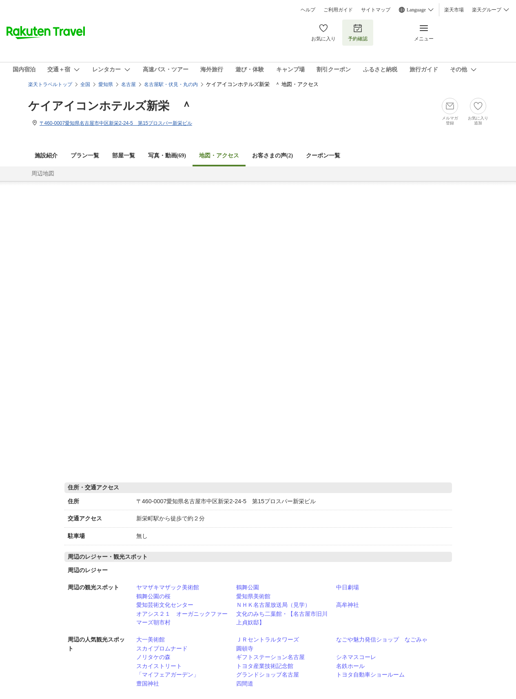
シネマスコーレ (356, 657)
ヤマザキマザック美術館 (167, 587)
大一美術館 (150, 639)
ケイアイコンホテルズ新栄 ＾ (110, 106)
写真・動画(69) (167, 156)
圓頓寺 (244, 648)
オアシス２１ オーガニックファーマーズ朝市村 (182, 618)
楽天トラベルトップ (50, 84)
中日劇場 (347, 587)
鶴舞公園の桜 (153, 596)
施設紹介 (46, 156)
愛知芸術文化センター (164, 605)
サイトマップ (375, 10)
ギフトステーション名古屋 (270, 657)
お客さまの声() (272, 156)
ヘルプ (308, 10)
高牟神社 (347, 605)
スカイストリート (159, 666)
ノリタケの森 (153, 657)
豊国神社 (147, 683)
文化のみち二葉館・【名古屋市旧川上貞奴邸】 (282, 618)
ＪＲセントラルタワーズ (267, 639)
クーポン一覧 (323, 156)
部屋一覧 (123, 156)
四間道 (244, 683)
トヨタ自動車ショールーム (370, 674)
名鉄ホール (350, 666)
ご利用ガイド (338, 10)
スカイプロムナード (162, 648)
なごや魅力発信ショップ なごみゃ (381, 639)
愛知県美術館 (253, 596)
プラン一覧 (85, 156)
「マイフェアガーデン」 (167, 674)
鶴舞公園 (247, 587)
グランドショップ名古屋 (267, 674)
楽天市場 (454, 10)
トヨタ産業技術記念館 (264, 666)
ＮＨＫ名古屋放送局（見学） (273, 605)
